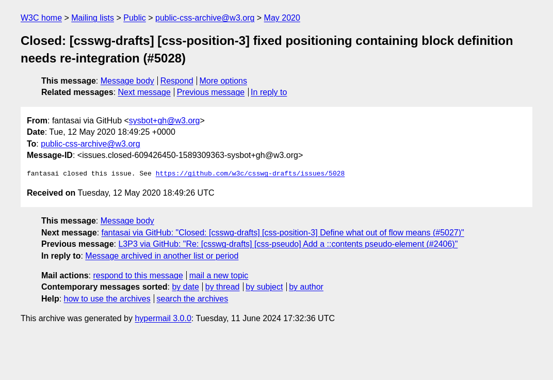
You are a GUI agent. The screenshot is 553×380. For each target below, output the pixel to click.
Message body (127, 80)
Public (134, 17)
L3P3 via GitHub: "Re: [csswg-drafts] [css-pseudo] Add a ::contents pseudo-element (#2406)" (288, 244)
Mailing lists (92, 17)
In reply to (269, 92)
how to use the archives (107, 298)
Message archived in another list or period (161, 255)
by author (306, 286)
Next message (144, 92)
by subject (264, 286)
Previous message (211, 92)
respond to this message (138, 275)
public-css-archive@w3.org (204, 17)
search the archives (193, 298)
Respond (176, 80)
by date (185, 286)
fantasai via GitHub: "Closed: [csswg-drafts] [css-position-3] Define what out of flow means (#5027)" (283, 232)
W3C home (41, 17)
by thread (222, 286)
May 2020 (282, 17)
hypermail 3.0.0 (163, 318)
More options (224, 80)
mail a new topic (219, 275)
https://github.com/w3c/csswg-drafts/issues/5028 (250, 174)
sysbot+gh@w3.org (164, 120)
